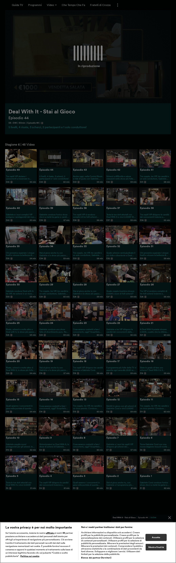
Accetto (156, 537)
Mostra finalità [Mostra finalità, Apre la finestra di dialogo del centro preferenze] (156, 547)
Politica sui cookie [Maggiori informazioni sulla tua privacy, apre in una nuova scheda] (29, 556)
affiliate (50, 533)
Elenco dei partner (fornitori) (96, 558)
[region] (88, 542)
